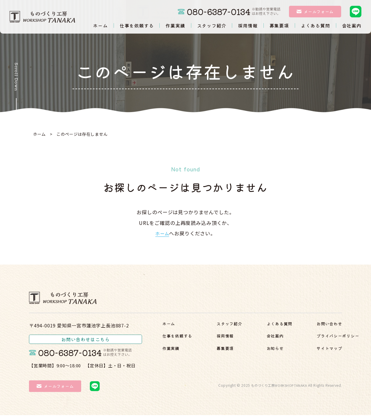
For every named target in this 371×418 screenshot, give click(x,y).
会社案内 (237, 361)
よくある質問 (242, 350)
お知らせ (296, 326)
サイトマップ (301, 361)
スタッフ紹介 (177, 361)
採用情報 (237, 326)
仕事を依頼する (180, 338)
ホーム (39, 134)
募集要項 (237, 338)
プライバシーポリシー (312, 350)
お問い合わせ (301, 338)
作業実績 (172, 350)
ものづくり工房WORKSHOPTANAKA (277, 387)
